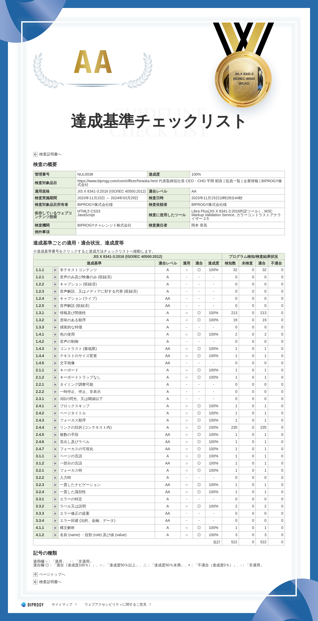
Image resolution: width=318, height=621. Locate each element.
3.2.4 (40, 492)
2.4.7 (40, 449)
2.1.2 (40, 377)
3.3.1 (40, 499)
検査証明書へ (50, 154)
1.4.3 (40, 349)
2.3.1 (40, 399)
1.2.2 (40, 284)
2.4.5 (40, 435)
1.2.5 (40, 306)
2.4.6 (40, 442)
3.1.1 (40, 456)
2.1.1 (40, 370)
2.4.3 (40, 420)
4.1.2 (40, 535)
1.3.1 (40, 313)
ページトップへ (52, 574)
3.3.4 (40, 521)
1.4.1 (40, 334)
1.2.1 (40, 277)
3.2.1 (40, 470)
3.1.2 (40, 463)
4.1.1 (40, 528)
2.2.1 (40, 385)
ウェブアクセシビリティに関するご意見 (116, 604)
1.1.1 (40, 270)
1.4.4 (40, 356)
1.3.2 (40, 320)
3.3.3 (40, 513)
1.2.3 (40, 291)
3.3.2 (40, 506)
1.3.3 (40, 327)
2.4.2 (40, 413)
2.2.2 (40, 392)
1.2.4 (40, 299)
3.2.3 (40, 485)
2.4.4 (40, 427)
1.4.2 (40, 342)
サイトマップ (62, 604)
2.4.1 (40, 406)
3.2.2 (40, 478)
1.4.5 (40, 363)
